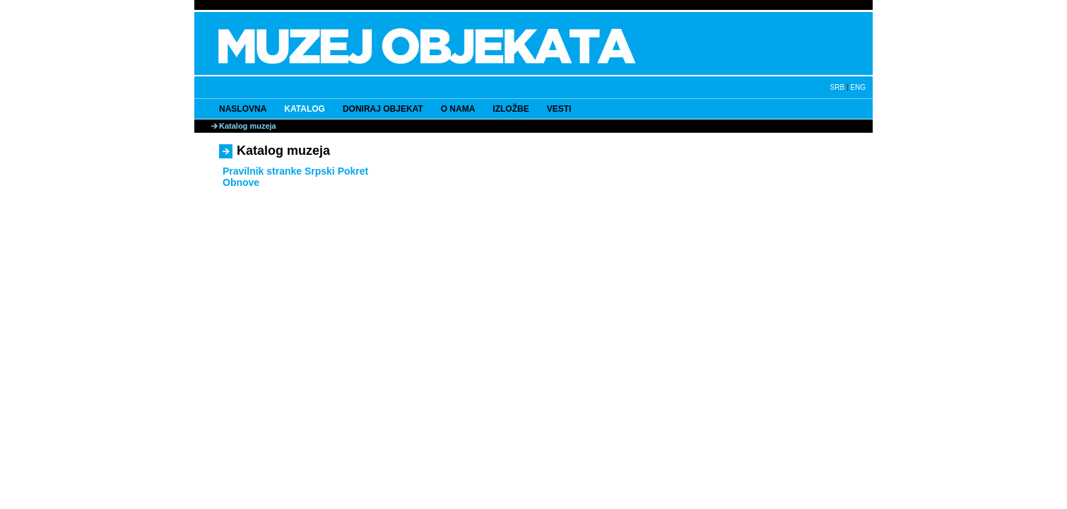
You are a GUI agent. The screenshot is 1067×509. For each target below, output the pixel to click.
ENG (858, 87)
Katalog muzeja (247, 126)
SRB (837, 87)
